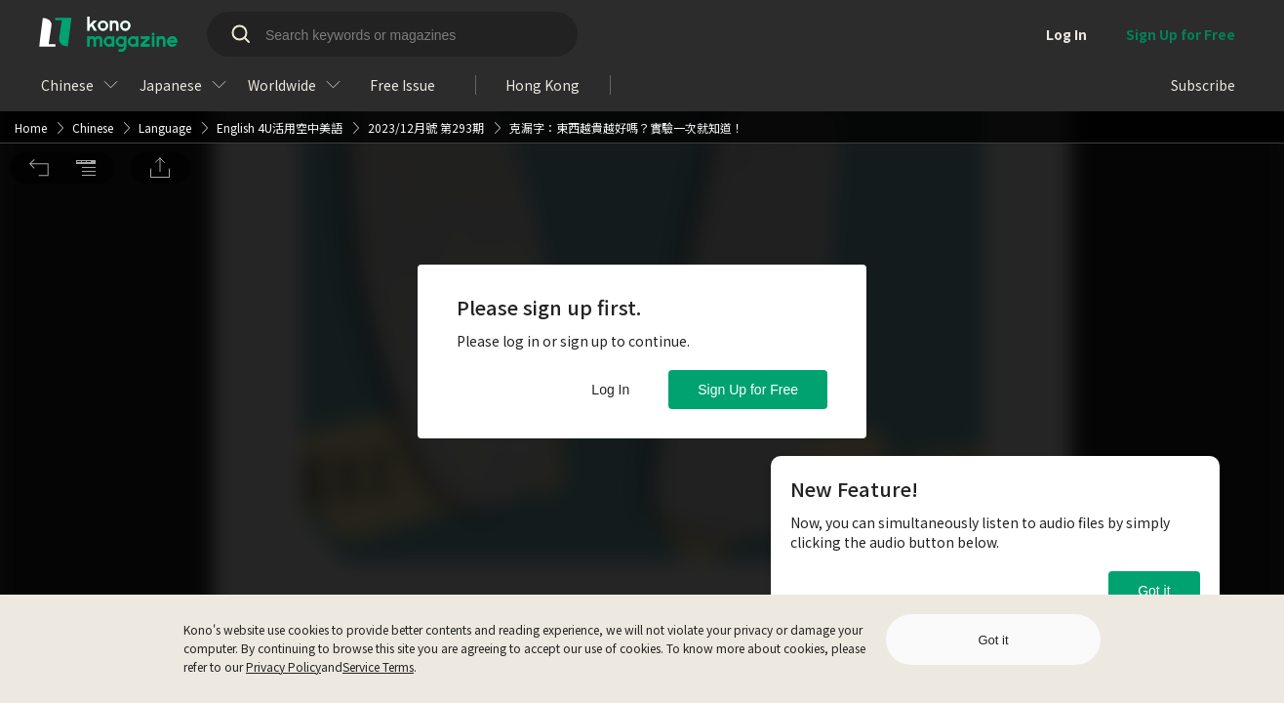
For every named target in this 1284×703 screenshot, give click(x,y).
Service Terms (378, 666)
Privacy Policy (283, 666)
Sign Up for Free (748, 389)
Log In (610, 389)
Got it (1154, 591)
